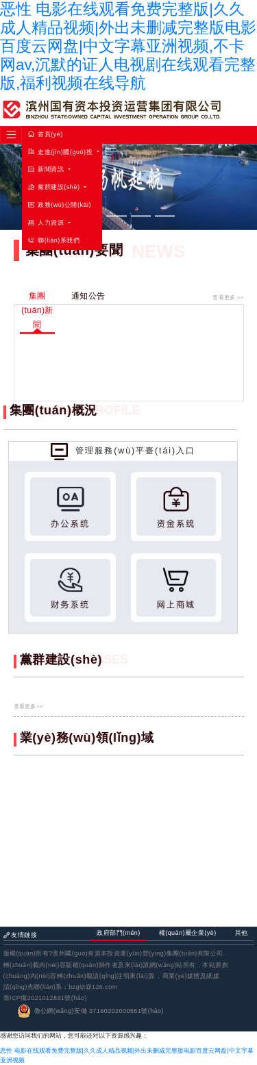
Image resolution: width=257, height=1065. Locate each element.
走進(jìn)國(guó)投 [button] (61, 152)
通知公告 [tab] (88, 296)
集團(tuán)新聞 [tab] (37, 310)
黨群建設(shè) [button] (55, 187)
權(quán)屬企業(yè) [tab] (188, 932)
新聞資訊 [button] (47, 169)
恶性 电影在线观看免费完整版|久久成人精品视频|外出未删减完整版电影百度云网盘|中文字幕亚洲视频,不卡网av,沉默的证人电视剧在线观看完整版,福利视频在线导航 (128, 46)
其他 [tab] (241, 932)
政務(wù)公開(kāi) (59, 204)
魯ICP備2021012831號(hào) (45, 997)
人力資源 (47, 222)
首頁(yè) (45, 134)
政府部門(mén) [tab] (118, 932)
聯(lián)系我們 (53, 240)
